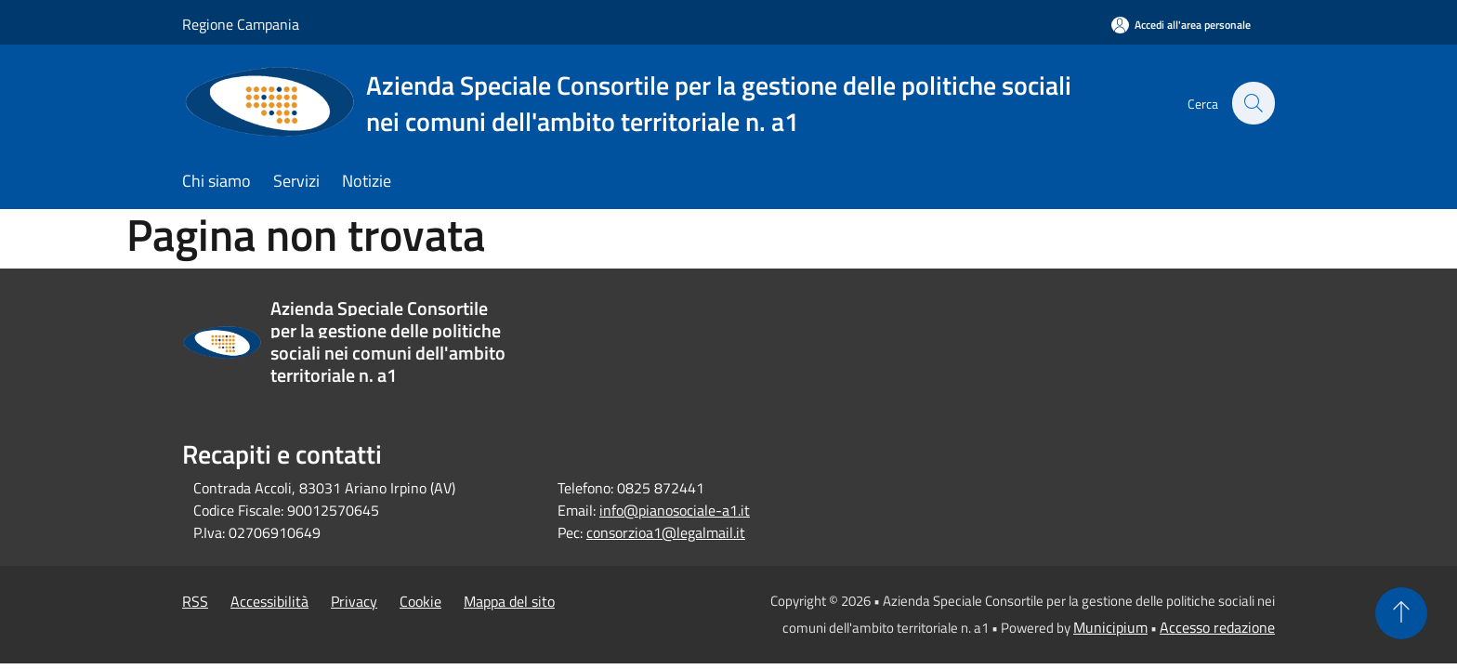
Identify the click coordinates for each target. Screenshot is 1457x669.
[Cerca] (1252, 103)
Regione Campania (240, 24)
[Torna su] (1401, 613)
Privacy (354, 601)
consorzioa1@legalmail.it (665, 532)
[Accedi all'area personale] (1181, 24)
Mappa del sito (509, 601)
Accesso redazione (1217, 627)
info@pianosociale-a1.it (674, 510)
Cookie (420, 601)
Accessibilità (269, 601)
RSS (195, 601)
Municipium (1110, 627)
